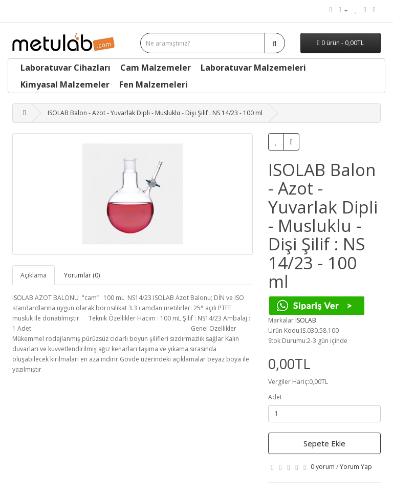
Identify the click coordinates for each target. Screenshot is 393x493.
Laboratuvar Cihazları (65, 67)
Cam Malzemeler (155, 67)
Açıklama (33, 275)
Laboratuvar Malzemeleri (253, 67)
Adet (275, 397)
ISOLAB (305, 320)
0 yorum (323, 466)
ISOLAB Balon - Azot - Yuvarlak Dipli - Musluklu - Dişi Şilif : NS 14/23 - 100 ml (155, 113)
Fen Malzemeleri (153, 84)
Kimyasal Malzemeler (65, 84)
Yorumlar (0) (82, 275)
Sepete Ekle (324, 443)
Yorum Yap (356, 466)
